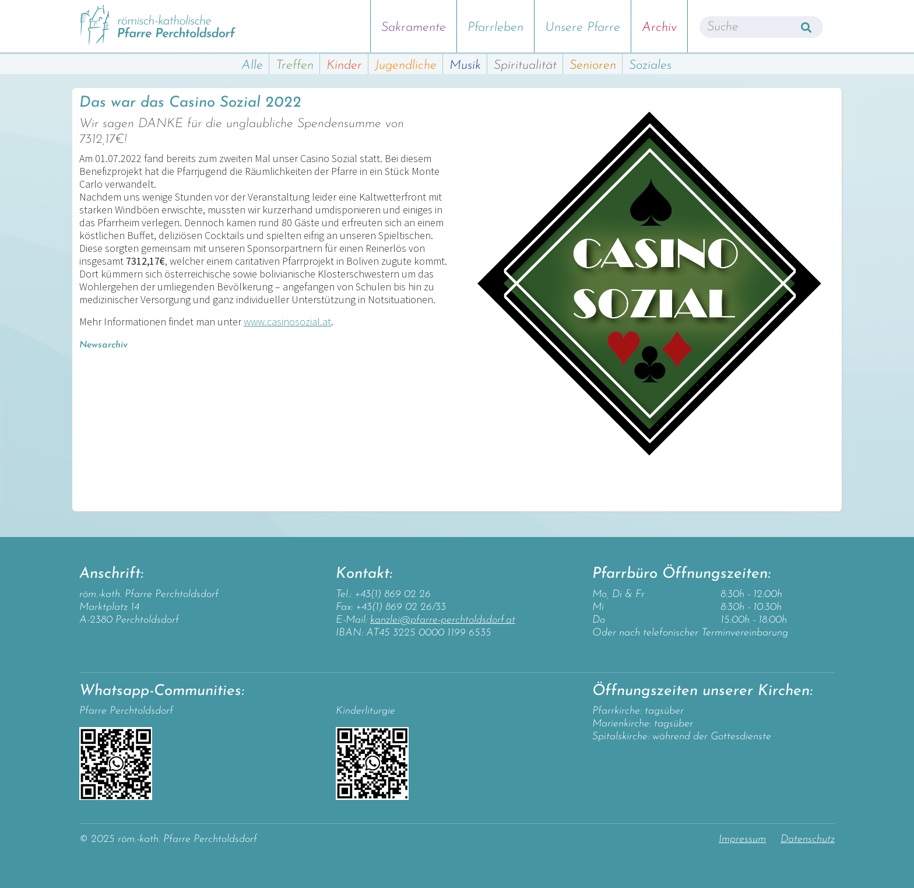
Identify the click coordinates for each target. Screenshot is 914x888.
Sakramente (413, 27)
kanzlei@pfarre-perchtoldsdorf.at (442, 620)
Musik (465, 65)
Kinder (344, 65)
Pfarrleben (495, 27)
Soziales (650, 65)
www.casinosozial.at (287, 321)
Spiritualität (525, 65)
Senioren (593, 65)
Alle (252, 65)
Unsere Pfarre (582, 27)
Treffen (295, 65)
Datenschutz (808, 839)
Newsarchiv (103, 345)
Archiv (659, 27)
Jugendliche (406, 65)
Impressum (742, 839)
